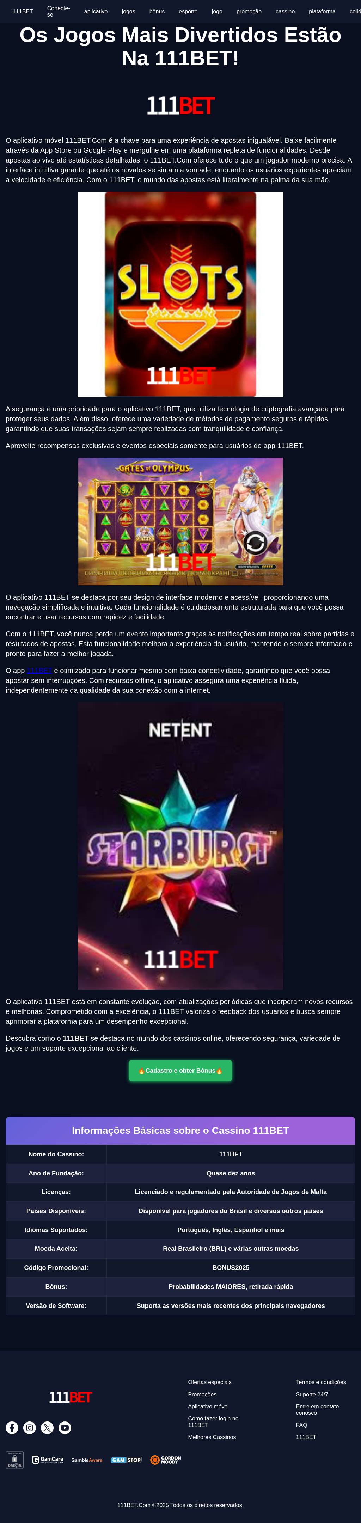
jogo (217, 11)
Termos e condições (321, 1382)
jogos (128, 11)
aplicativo (96, 11)
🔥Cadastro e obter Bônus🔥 (180, 1070)
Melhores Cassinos (212, 1437)
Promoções (202, 1394)
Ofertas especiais (210, 1382)
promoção (249, 11)
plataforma (322, 11)
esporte (188, 11)
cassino (285, 11)
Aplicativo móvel (208, 1406)
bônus (157, 11)
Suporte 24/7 (312, 1394)
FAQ (301, 1425)
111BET (23, 11)
